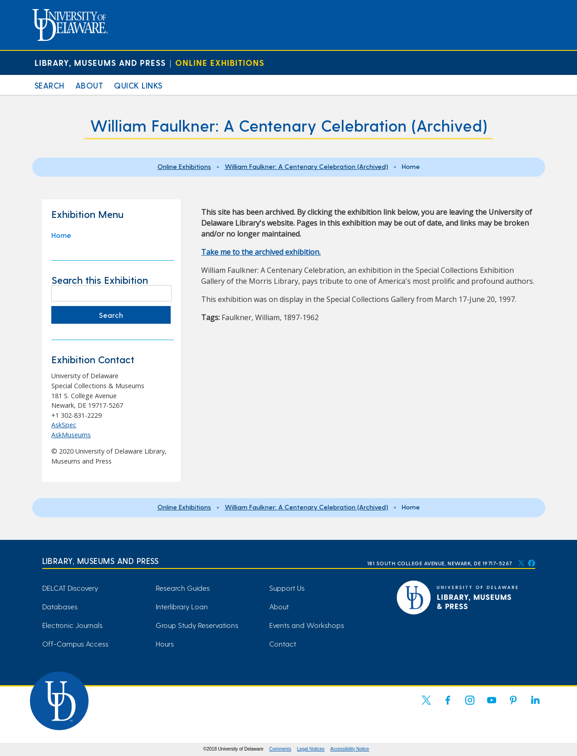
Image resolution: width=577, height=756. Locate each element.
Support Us (287, 587)
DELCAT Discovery (70, 587)
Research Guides (183, 587)
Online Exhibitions (219, 62)
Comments (280, 748)
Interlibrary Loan (182, 606)
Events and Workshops (306, 625)
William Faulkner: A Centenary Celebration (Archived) (306, 166)
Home (61, 235)
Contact (282, 643)
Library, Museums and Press (100, 62)
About (89, 85)
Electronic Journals (72, 625)
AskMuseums (71, 434)
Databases (60, 606)
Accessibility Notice (350, 748)
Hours (165, 643)
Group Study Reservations (197, 625)
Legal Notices (311, 748)
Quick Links (138, 85)
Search (49, 85)
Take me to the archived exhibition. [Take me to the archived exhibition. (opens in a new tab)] (261, 252)
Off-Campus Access (75, 643)
